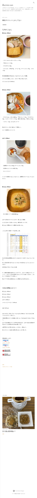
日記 (11, 366)
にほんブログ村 (6, 343)
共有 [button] (3, 364)
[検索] (34, 2)
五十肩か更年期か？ (9, 431)
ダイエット (7, 366)
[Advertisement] (13, 380)
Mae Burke (22, 493)
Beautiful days (7, 5)
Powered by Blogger (18, 491)
